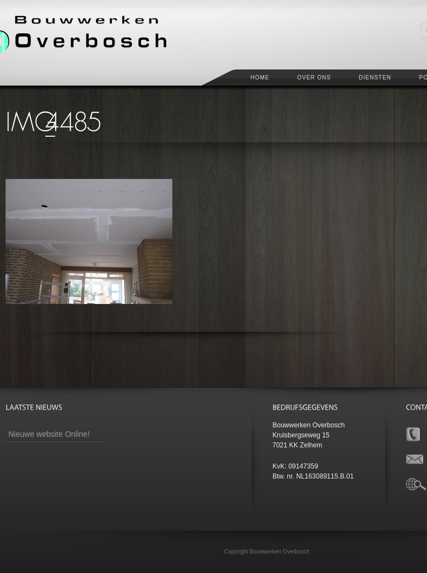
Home (259, 77)
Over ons (314, 77)
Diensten (375, 77)
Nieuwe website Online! (49, 434)
